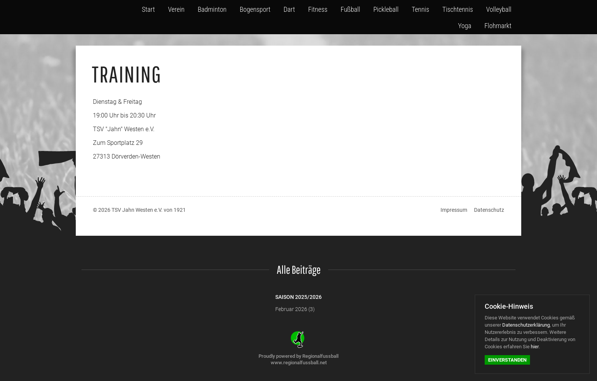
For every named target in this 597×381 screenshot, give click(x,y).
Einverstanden (507, 360)
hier (535, 346)
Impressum (454, 210)
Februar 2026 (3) (295, 309)
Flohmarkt (499, 24)
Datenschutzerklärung (526, 325)
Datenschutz (489, 210)
